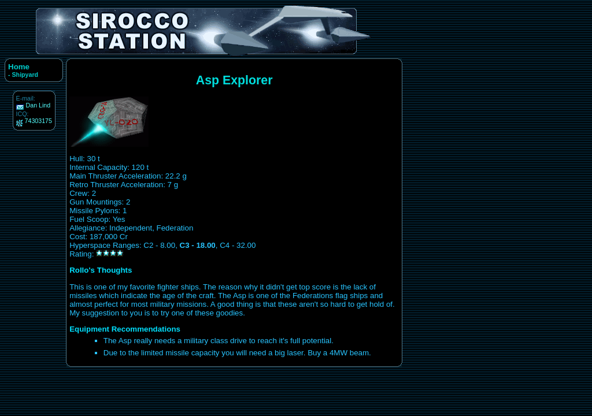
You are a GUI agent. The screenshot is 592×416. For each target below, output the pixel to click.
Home (18, 66)
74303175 (38, 120)
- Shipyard (23, 74)
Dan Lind (38, 105)
